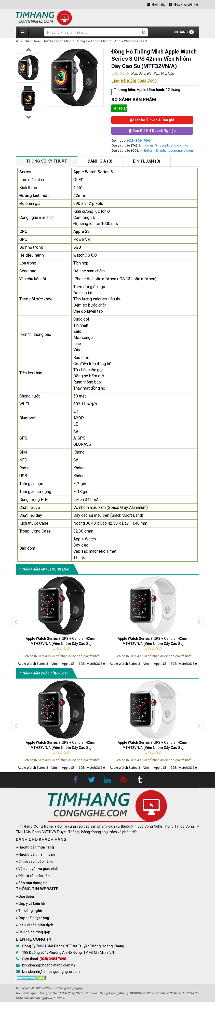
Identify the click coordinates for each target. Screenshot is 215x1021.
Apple (141, 90)
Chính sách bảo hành (35, 861)
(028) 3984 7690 (139, 140)
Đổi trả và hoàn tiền (34, 876)
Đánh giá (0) (100, 161)
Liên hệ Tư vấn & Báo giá (152, 120)
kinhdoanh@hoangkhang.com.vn (163, 145)
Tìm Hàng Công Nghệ (67, 988)
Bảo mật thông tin (32, 883)
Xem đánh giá (141, 73)
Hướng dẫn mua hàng (36, 847)
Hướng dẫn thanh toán (36, 854)
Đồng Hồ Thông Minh (92, 41)
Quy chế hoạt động (33, 918)
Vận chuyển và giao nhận (38, 869)
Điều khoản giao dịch (35, 925)
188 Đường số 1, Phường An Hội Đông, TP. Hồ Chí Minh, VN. (68, 952)
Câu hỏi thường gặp (34, 932)
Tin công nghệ (30, 911)
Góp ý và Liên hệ (31, 903)
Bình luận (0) (146, 161)
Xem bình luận (163, 73)
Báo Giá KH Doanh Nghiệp (152, 131)
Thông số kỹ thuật (46, 161)
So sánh (120, 108)
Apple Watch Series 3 (130, 41)
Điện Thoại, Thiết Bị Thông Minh (48, 41)
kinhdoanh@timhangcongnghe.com (166, 150)
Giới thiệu (26, 896)
